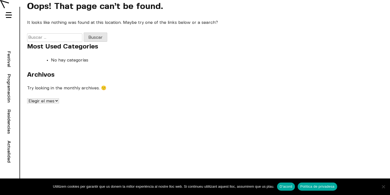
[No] (383, 186)
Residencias (9, 121)
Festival (9, 59)
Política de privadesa (317, 186)
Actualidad (9, 152)
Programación (9, 88)
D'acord (286, 186)
